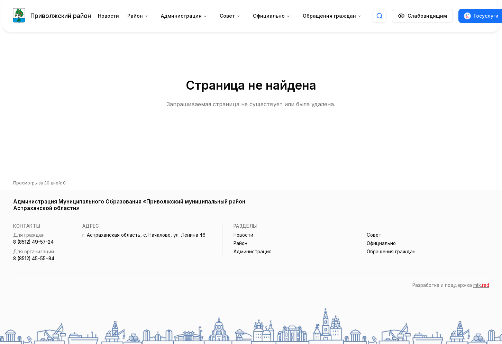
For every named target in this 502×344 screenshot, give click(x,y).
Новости (108, 16)
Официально (271, 16)
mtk (481, 285)
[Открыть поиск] (379, 16)
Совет (230, 16)
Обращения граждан (332, 16)
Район (137, 16)
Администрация (184, 16)
